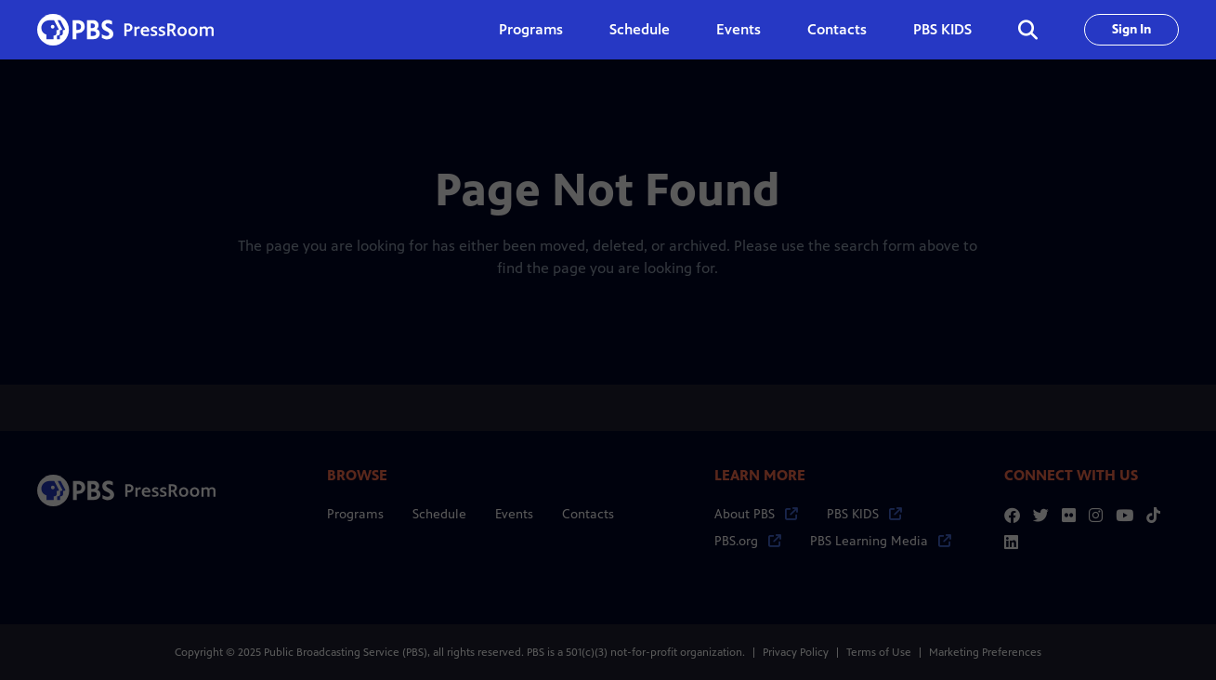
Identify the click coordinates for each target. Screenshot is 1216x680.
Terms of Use (878, 652)
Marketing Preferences (985, 652)
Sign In (1131, 29)
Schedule (639, 29)
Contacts (837, 29)
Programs (355, 514)
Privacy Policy (796, 652)
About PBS (756, 514)
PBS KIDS (942, 29)
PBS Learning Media (880, 541)
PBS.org (747, 541)
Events (738, 29)
